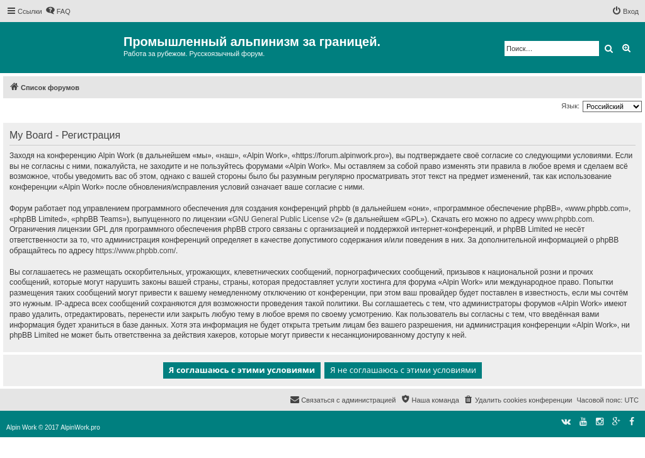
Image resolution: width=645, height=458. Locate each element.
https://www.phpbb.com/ (136, 250)
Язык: (570, 106)
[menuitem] (58, 11)
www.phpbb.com (564, 219)
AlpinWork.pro (80, 427)
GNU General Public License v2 (285, 219)
